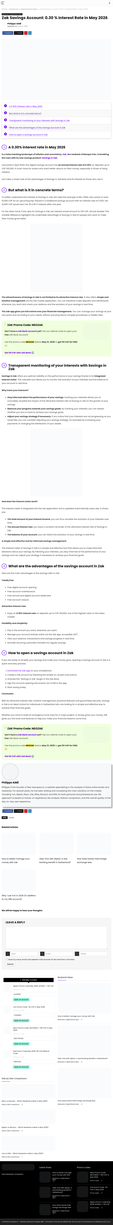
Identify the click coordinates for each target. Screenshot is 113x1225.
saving (11, 818)
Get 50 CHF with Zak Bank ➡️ (19, 352)
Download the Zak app (18, 670)
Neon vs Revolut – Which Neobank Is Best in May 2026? (25, 1101)
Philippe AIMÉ (14, 23)
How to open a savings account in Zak (28, 134)
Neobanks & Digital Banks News (23, 9)
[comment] (56, 937)
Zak (64, 154)
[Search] (109, 3)
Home (4, 9)
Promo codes (94, 1180)
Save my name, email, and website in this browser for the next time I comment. (41, 959)
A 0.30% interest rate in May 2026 (25, 106)
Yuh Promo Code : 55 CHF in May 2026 (29, 1007)
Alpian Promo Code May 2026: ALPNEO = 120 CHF (33, 986)
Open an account (21, 999)
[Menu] (2, 3)
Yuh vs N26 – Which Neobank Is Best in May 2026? (22, 1153)
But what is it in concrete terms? (25, 113)
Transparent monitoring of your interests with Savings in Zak (39, 120)
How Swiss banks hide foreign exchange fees (76, 1100)
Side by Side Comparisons (10, 1104)
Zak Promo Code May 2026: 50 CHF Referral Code (31, 1052)
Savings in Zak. (50, 157)
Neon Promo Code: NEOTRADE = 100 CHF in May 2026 (32, 1029)
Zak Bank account (27, 331)
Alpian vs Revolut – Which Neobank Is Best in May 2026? (25, 1127)
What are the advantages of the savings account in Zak (37, 127)
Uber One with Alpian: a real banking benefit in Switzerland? (83, 1058)
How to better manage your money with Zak (76, 1016)
